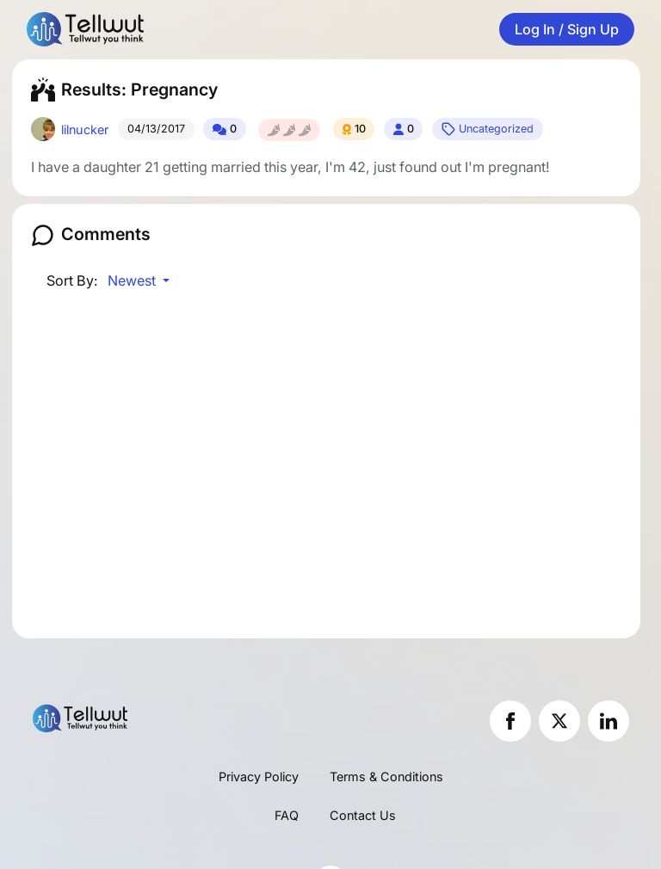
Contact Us (363, 815)
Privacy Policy (259, 776)
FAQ (287, 815)
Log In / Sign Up (567, 29)
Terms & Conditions (386, 776)
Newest (133, 280)
